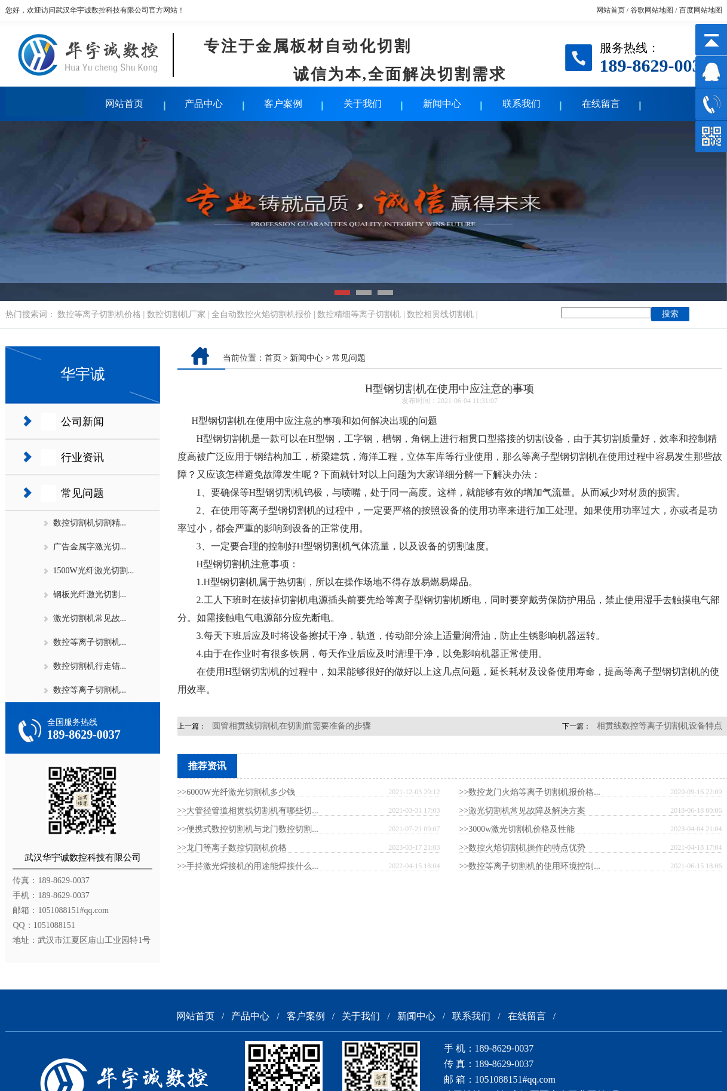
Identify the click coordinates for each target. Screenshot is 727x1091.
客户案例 (283, 104)
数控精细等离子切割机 (359, 314)
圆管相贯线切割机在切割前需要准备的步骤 (291, 725)
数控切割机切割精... (90, 522)
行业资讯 (82, 457)
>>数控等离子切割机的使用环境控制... (529, 866)
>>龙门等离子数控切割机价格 (232, 847)
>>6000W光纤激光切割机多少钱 (236, 792)
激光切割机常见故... (90, 618)
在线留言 (601, 104)
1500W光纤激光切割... (93, 570)
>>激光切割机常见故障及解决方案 (522, 810)
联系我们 (521, 104)
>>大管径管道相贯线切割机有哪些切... (247, 810)
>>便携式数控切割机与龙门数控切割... (247, 829)
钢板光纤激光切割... (90, 594)
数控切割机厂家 (176, 314)
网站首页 (610, 10)
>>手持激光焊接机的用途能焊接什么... (247, 866)
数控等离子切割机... (90, 642)
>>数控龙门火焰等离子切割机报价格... (529, 792)
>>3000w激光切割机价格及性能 (517, 829)
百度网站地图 (700, 10)
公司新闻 (82, 422)
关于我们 (362, 104)
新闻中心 (442, 104)
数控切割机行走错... (90, 666)
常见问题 (82, 493)
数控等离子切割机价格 (99, 314)
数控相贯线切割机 (440, 314)
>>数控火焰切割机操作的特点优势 (522, 847)
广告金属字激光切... (90, 546)
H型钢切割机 (219, 421)
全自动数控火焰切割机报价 (261, 314)
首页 (273, 358)
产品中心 (204, 104)
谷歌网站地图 (651, 10)
